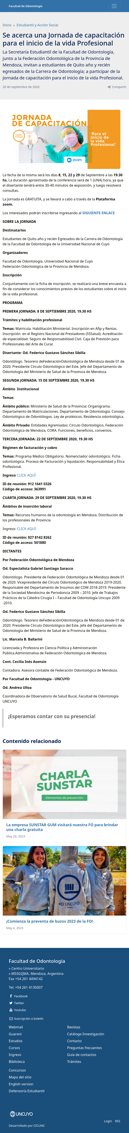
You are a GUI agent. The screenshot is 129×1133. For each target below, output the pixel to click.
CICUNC (39, 1126)
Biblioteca (17, 1061)
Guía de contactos (81, 1054)
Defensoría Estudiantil (27, 1091)
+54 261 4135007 (29, 987)
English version (21, 1084)
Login (108, 1121)
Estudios (16, 1041)
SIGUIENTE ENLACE (98, 213)
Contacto (74, 1041)
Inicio (7, 25)
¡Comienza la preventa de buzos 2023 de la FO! (49, 921)
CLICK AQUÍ (26, 475)
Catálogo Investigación (85, 1034)
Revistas (73, 1027)
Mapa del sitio (20, 1077)
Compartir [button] (116, 87)
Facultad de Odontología (26, 6)
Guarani (15, 1034)
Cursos (14, 1047)
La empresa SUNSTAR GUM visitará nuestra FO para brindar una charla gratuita (62, 827)
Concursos (17, 1070)
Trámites (74, 1061)
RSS (117, 1121)
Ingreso (15, 1054)
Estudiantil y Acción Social (37, 25)
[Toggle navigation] (114, 6)
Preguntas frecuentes (84, 1047)
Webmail (16, 1027)
